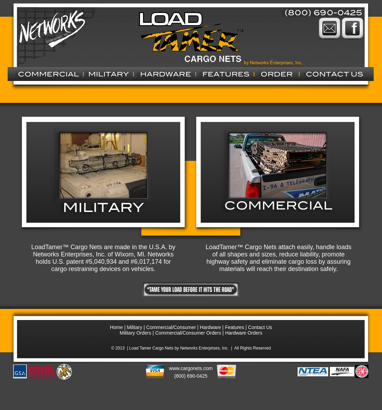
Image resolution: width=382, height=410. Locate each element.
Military (134, 327)
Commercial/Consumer (171, 327)
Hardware (210, 327)
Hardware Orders (243, 333)
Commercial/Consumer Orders (188, 333)
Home (116, 327)
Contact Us (260, 327)
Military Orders (135, 333)
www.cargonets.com (191, 368)
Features (234, 327)
